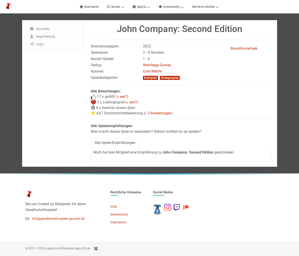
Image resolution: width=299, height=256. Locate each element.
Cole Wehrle (152, 71)
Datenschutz (119, 214)
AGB (113, 206)
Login (40, 44)
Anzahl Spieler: (103, 59)
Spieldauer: (100, 52)
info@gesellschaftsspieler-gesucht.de (58, 218)
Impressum (118, 222)
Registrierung (45, 36)
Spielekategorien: (104, 77)
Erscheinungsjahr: (105, 46)
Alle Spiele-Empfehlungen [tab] (115, 143)
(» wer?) (122, 96)
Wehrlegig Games (157, 65)
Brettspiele (150, 77)
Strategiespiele (170, 77)
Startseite (89, 7)
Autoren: (97, 71)
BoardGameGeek (244, 48)
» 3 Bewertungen (158, 113)
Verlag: (96, 65)
